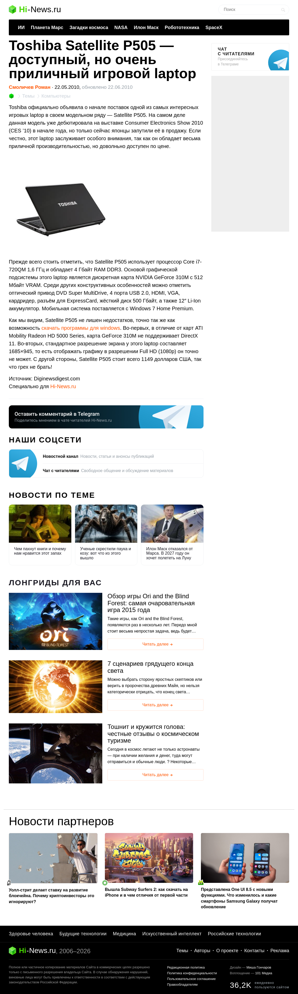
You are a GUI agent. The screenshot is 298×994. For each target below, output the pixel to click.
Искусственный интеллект (172, 933)
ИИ (21, 27)
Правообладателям (182, 984)
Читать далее (158, 644)
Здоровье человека (31, 933)
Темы (182, 950)
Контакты (254, 950)
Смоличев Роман (29, 87)
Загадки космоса (89, 27)
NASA (121, 27)
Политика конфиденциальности (192, 973)
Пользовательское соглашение (191, 979)
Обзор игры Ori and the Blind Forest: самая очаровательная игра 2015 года (151, 603)
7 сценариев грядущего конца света (150, 667)
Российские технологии (234, 933)
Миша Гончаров (258, 967)
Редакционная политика (186, 967)
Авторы (202, 950)
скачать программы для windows (81, 328)
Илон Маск (146, 27)
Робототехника (182, 27)
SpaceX (213, 27)
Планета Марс (47, 27)
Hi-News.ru (63, 386)
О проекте (227, 950)
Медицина (124, 933)
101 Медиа (263, 973)
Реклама (279, 950)
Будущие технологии (83, 933)
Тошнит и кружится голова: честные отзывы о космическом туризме (153, 733)
